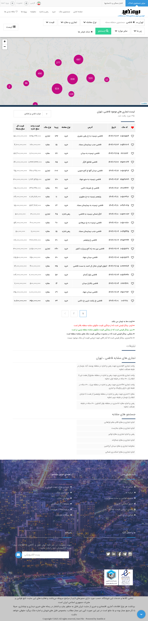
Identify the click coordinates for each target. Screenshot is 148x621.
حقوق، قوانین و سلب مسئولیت (119, 498)
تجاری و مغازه (69, 22)
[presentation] (114, 3)
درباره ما (129, 493)
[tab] (137, 3)
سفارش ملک (63, 498)
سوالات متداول (62, 515)
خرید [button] (54, 11)
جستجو (103, 31)
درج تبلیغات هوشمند (59, 509)
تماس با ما (128, 487)
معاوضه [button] (33, 11)
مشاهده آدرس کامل (60, 504)
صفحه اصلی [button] (77, 11)
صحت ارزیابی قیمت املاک (121, 509)
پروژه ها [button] (24, 11)
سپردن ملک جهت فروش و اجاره (54, 487)
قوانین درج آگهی (125, 515)
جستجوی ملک (62, 493)
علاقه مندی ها (11, 11)
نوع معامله (89, 22)
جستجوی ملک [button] (64, 11)
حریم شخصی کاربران (123, 504)
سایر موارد (121, 31)
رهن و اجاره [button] (44, 11)
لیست (10, 27)
